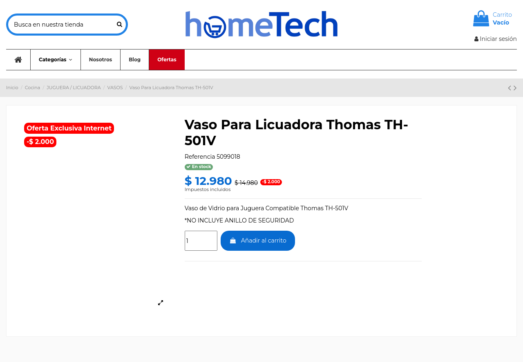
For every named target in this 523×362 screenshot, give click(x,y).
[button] (55, 59)
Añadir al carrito (257, 240)
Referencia (200, 156)
